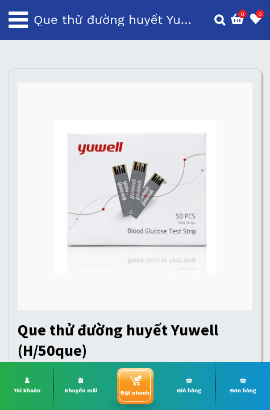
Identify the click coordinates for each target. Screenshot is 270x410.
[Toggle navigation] (18, 20)
